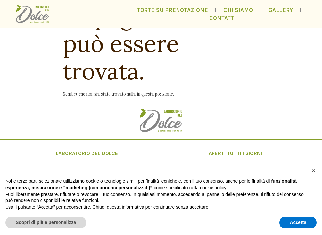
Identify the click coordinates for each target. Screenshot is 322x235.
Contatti (222, 18)
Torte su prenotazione (172, 10)
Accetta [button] (298, 222)
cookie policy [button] (213, 187)
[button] (313, 170)
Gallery (280, 10)
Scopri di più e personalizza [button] (46, 222)
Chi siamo (238, 10)
